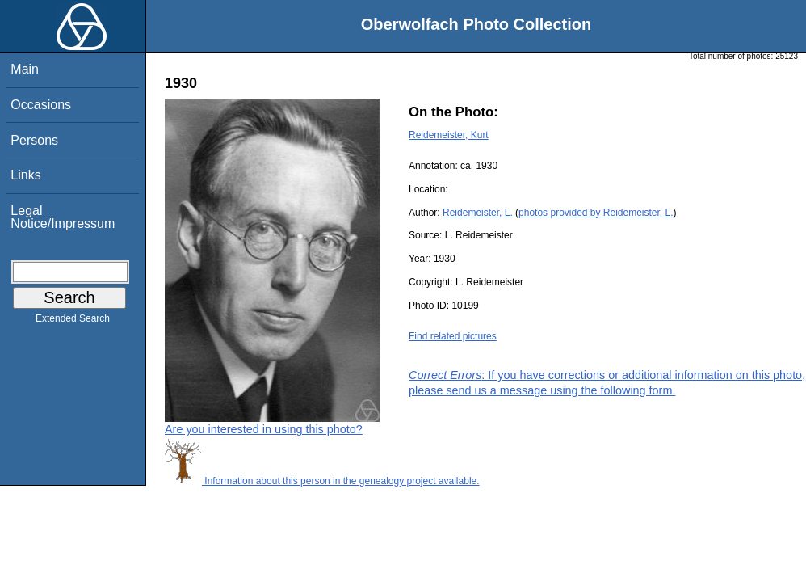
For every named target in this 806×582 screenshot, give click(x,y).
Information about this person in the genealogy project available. (322, 481)
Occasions (40, 105)
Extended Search (73, 322)
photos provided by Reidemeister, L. (595, 212)
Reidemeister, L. (478, 212)
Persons (34, 140)
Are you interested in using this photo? (264, 429)
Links (25, 175)
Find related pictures (453, 336)
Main (24, 69)
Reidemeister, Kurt (449, 135)
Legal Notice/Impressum (62, 217)
